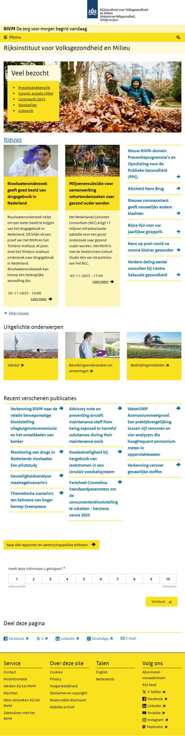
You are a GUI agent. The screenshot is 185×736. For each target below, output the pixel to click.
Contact (10, 672)
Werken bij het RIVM (20, 686)
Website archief (62, 707)
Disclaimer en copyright (68, 693)
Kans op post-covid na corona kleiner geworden (150, 247)
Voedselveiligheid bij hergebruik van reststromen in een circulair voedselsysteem (91, 462)
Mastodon (164, 727)
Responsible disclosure (68, 700)
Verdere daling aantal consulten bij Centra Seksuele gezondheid (147, 268)
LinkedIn (164, 706)
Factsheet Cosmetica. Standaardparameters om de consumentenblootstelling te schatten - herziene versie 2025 (93, 499)
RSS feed (149, 685)
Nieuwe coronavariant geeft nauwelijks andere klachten (150, 207)
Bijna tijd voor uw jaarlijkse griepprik (145, 228)
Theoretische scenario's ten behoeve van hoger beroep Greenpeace (32, 500)
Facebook (164, 699)
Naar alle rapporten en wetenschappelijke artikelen (47, 545)
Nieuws (13, 139)
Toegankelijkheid (64, 686)
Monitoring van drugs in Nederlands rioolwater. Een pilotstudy (33, 459)
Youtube (164, 713)
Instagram (164, 720)
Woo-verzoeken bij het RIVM (22, 703)
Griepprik (25, 110)
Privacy (55, 679)
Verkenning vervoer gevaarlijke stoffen (146, 468)
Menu (15, 37)
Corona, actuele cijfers (35, 93)
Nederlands (105, 679)
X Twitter (164, 692)
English (102, 672)
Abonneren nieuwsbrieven (153, 675)
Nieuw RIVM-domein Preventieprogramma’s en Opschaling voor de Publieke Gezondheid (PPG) (152, 163)
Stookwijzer (27, 105)
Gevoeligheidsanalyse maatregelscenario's (31, 479)
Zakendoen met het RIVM (19, 715)
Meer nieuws (19, 313)
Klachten (11, 693)
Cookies (56, 672)
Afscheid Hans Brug (146, 188)
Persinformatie (15, 679)
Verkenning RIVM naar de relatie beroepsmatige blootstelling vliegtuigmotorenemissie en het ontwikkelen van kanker (34, 425)
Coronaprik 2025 (32, 99)
